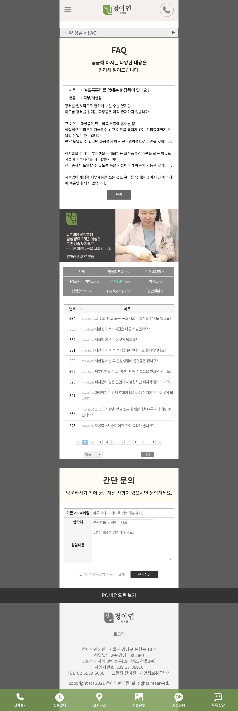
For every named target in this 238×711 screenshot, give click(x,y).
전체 (81, 271)
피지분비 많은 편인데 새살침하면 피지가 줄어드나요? (126, 382)
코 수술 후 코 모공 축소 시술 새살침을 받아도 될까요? (126, 318)
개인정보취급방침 (155, 673)
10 (152, 442)
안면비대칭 (155, 271)
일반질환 (155, 291)
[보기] (121, 574)
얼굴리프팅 (118, 271)
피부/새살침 (118, 281)
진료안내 (59, 700)
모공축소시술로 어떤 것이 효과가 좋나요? (118, 425)
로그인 (119, 634)
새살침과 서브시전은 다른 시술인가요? (116, 329)
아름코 (155, 281)
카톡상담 (178, 700)
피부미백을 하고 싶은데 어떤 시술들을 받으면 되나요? (126, 371)
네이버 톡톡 (218, 700)
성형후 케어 (81, 291)
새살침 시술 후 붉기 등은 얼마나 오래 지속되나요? (124, 350)
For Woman (118, 291)
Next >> (159, 442)
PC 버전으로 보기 (119, 595)
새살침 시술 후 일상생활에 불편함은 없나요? (120, 360)
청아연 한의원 (122, 12)
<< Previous (78, 442)
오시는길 (99, 700)
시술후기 (139, 700)
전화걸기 (20, 700)
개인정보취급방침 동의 (99, 574)
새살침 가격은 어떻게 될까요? (109, 339)
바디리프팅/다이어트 (82, 281)
